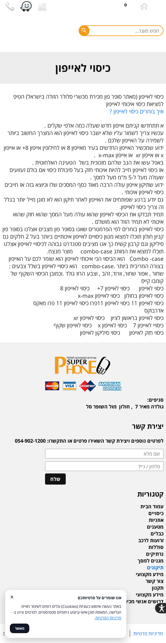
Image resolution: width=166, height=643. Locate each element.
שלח (55, 479)
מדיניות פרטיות (148, 633)
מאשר (19, 628)
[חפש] (84, 30)
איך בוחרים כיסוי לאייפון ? (137, 111)
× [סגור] (12, 596)
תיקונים (155, 567)
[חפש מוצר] (121, 30)
